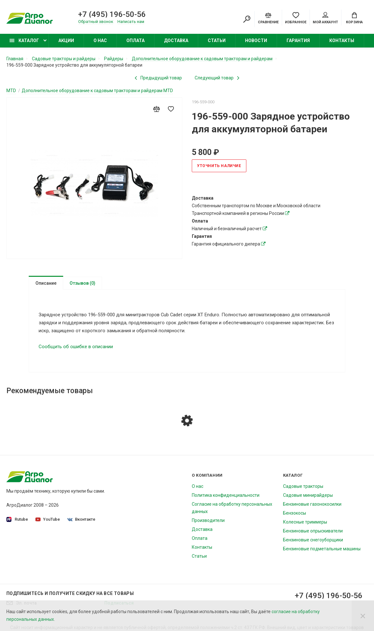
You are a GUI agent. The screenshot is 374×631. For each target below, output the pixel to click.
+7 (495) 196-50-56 (112, 14)
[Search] (247, 19)
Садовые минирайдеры (308, 497)
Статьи (217, 40)
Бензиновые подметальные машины (322, 551)
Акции (66, 40)
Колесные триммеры (305, 524)
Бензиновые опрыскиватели (313, 533)
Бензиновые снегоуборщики (313, 542)
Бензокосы (294, 515)
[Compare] (268, 17)
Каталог (24, 40)
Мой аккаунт (325, 18)
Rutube (17, 522)
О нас (100, 40)
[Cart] (354, 17)
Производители (208, 522)
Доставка (176, 40)
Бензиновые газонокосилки (312, 506)
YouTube (47, 521)
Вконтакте (81, 521)
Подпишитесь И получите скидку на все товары (70, 595)
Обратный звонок (95, 21)
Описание (45, 283)
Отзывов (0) (82, 283)
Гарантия (298, 40)
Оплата (135, 40)
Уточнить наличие (219, 166)
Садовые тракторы (303, 488)
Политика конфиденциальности (225, 497)
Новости (256, 40)
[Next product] (217, 78)
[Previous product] (158, 78)
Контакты (341, 40)
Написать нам (130, 21)
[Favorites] (296, 17)
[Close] (363, 615)
